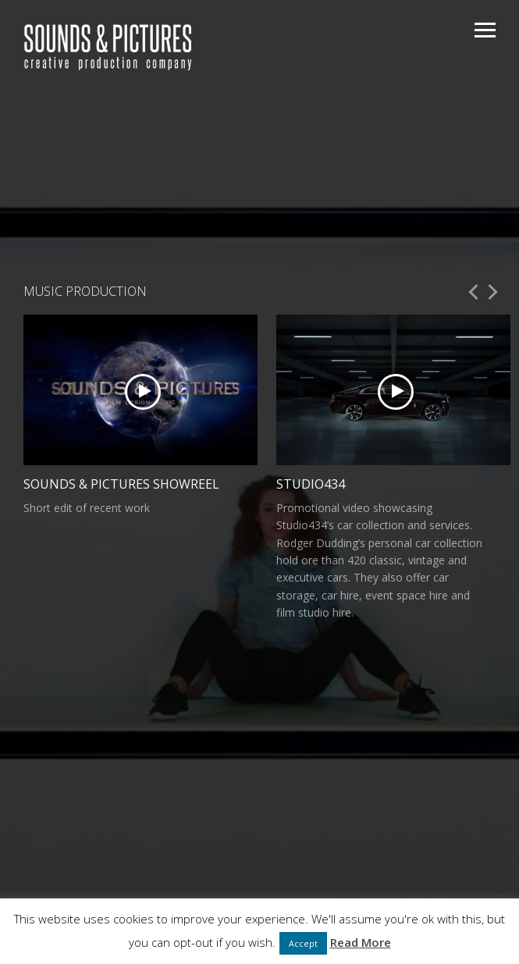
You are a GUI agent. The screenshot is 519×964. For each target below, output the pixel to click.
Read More (360, 942)
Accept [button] (303, 943)
